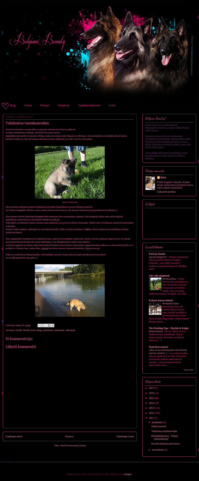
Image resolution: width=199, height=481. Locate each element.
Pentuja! (44, 105)
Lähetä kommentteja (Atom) (73, 445)
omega (39, 330)
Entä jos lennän (157, 254)
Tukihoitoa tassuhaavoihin (164, 431)
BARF (19, 330)
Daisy (163, 177)
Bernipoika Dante (170, 303)
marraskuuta (158, 449)
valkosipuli (70, 330)
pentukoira (48, 330)
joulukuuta (157, 422)
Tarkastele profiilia (166, 191)
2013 (152, 408)
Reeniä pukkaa (169, 278)
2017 (152, 388)
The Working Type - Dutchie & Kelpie (169, 328)
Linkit (112, 105)
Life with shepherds (159, 275)
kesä (33, 330)
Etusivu (69, 436)
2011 (151, 418)
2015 (152, 398)
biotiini (26, 330)
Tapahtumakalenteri (89, 105)
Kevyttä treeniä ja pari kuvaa (165, 443)
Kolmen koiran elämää (161, 300)
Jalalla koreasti (158, 426)
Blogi (13, 105)
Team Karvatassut (158, 347)
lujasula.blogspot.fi (158, 257)
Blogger (128, 474)
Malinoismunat (156, 331)
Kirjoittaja (64, 105)
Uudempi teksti (14, 436)
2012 (152, 413)
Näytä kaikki (188, 370)
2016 (152, 393)
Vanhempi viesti (125, 436)
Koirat (28, 105)
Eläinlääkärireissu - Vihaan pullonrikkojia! (164, 437)
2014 (152, 403)
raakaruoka (59, 330)
